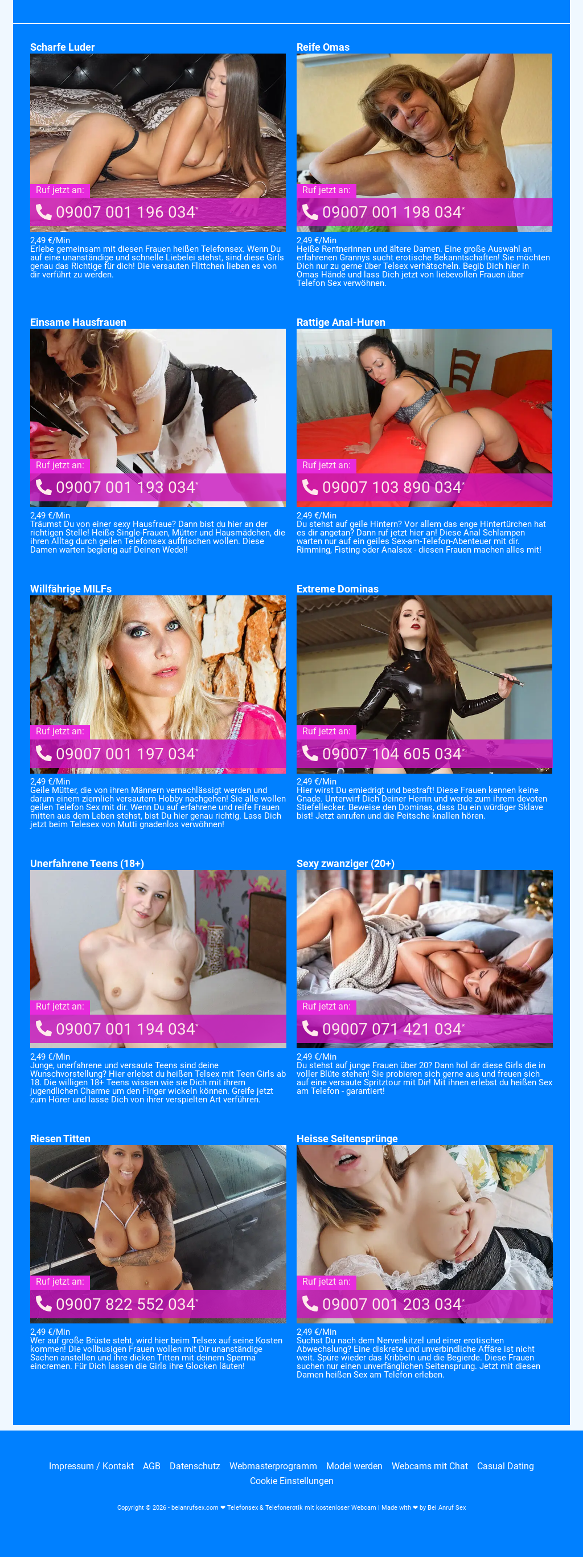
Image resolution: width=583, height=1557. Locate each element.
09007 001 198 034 (383, 212)
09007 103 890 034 (383, 487)
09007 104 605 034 (383, 754)
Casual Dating (505, 1466)
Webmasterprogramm (273, 1466)
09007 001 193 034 (117, 487)
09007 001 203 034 (383, 1304)
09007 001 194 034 (117, 1029)
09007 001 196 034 (117, 212)
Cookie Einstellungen (292, 1481)
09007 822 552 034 (117, 1304)
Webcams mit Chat (430, 1466)
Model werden (354, 1466)
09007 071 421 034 (383, 1029)
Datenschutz (195, 1466)
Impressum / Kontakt (91, 1466)
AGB (152, 1466)
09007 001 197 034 (117, 754)
